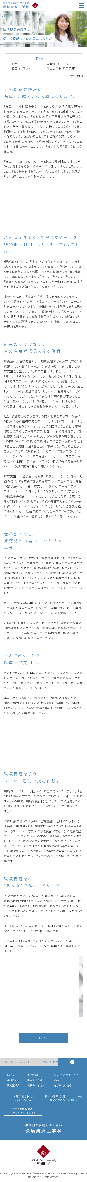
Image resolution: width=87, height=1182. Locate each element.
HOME (8, 1062)
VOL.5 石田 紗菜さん (56, 1062)
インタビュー (28, 1062)
